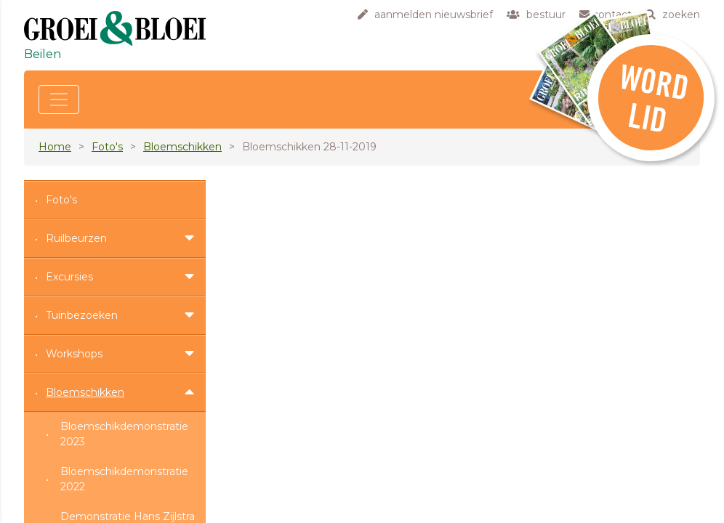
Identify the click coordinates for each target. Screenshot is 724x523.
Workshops (74, 353)
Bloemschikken (182, 146)
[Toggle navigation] (59, 99)
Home (55, 146)
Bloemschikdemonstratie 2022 (124, 479)
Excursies (69, 276)
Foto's (107, 146)
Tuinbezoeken (82, 315)
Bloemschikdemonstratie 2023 (124, 434)
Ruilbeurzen (76, 238)
